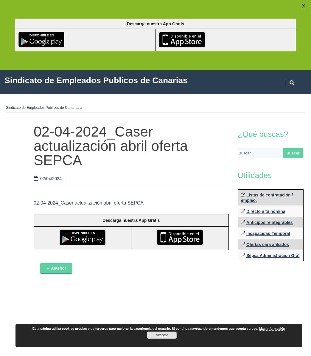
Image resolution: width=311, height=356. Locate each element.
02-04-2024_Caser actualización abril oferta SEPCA (89, 202)
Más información (272, 328)
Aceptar (162, 335)
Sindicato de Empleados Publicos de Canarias (42, 108)
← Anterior (56, 268)
